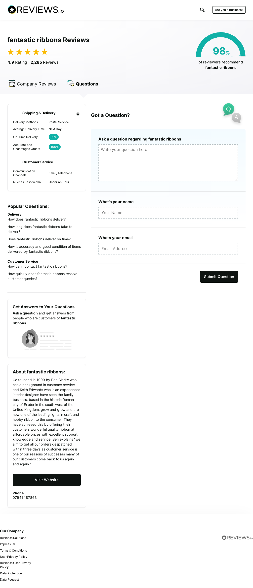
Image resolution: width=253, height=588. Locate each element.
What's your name (116, 202)
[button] (202, 10)
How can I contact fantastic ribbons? (37, 267)
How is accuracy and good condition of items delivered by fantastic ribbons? (44, 249)
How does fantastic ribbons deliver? (36, 220)
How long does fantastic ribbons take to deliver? (39, 229)
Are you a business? (229, 10)
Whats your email (115, 238)
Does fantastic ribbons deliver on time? (39, 240)
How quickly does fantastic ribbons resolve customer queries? (42, 276)
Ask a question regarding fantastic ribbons (139, 139)
